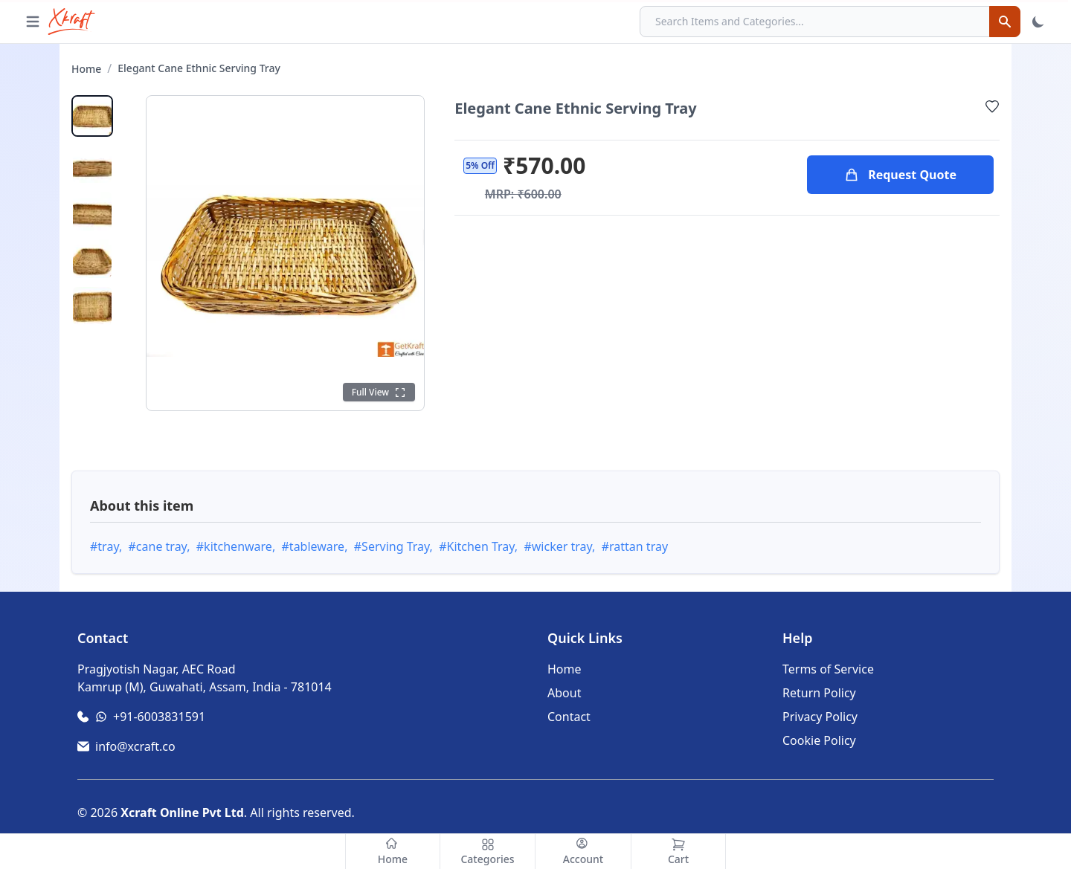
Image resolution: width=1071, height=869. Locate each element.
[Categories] (488, 851)
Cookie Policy (819, 740)
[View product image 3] (92, 211)
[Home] (392, 851)
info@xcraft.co (135, 746)
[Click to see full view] (379, 392)
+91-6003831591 (159, 716)
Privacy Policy (820, 716)
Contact (569, 716)
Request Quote (900, 175)
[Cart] (678, 851)
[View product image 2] (92, 163)
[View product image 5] (92, 306)
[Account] (583, 851)
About (564, 693)
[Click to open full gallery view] (285, 253)
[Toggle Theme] (1038, 21)
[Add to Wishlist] (992, 106)
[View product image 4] (92, 259)
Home (86, 69)
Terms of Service (828, 669)
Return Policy (819, 693)
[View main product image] (92, 116)
